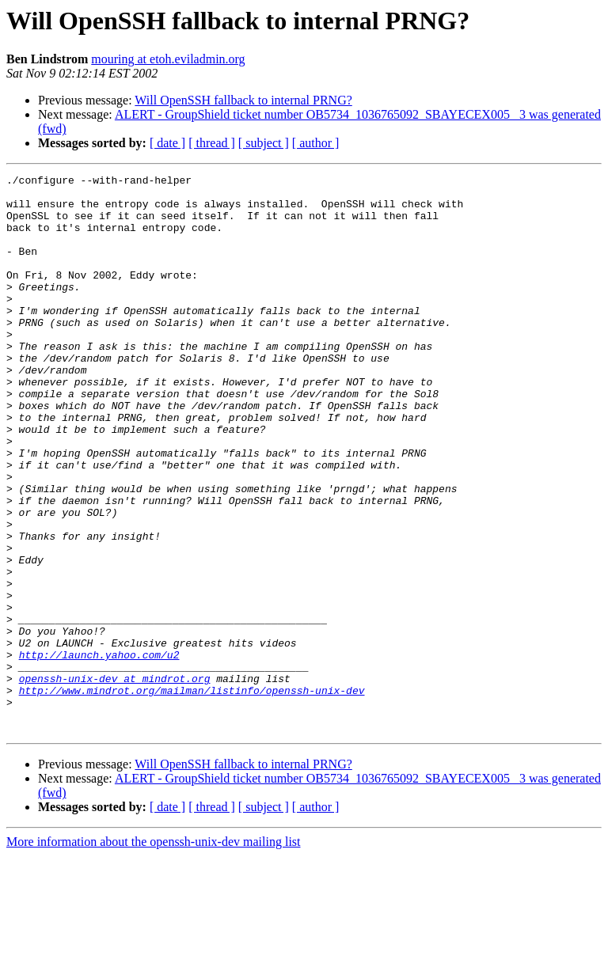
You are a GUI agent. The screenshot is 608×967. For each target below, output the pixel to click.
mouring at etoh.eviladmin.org (168, 59)
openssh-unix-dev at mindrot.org (115, 780)
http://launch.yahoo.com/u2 (99, 752)
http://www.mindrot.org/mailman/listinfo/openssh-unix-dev (192, 794)
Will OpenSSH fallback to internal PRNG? (243, 100)
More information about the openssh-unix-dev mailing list (153, 953)
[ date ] (167, 143)
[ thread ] (211, 143)
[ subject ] (263, 143)
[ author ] (316, 143)
